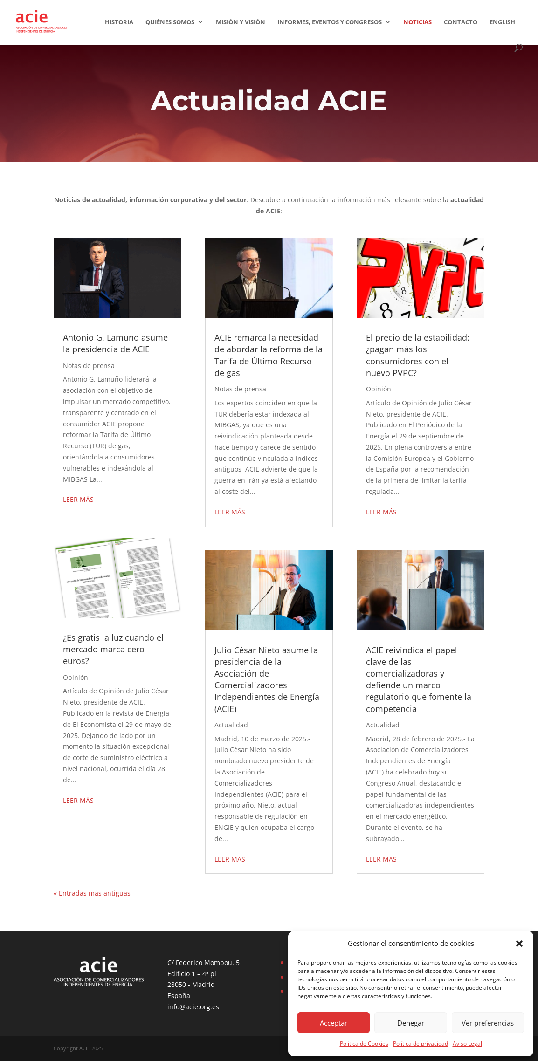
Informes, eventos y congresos (329, 22)
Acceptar (333, 1022)
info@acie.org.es (193, 1006)
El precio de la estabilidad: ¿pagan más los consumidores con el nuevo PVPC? (417, 355)
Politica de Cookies (364, 1043)
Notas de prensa (89, 365)
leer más (78, 499)
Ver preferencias (488, 1022)
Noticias (417, 22)
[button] (519, 943)
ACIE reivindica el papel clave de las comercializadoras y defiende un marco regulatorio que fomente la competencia (418, 679)
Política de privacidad (420, 1043)
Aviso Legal (467, 1043)
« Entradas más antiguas (92, 893)
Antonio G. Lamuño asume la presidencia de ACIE (115, 343)
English (502, 22)
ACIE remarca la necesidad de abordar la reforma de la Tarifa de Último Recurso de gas (268, 355)
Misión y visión (240, 22)
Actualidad (231, 724)
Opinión (75, 677)
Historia (119, 22)
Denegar (410, 1022)
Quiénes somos (169, 22)
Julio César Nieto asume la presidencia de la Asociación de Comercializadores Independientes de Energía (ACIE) (266, 679)
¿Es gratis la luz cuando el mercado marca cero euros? (113, 649)
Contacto (460, 22)
